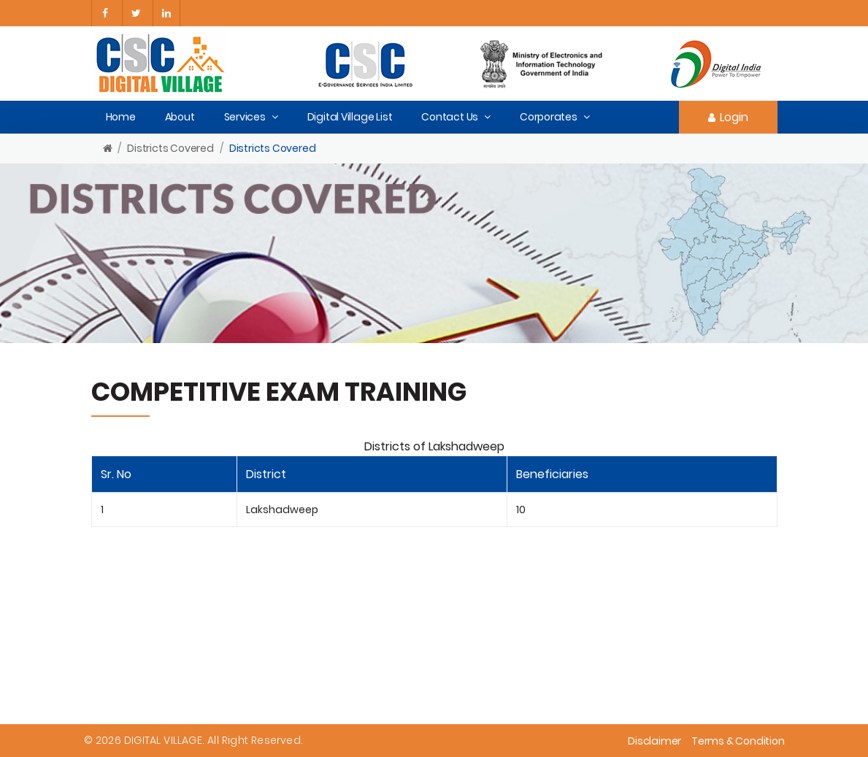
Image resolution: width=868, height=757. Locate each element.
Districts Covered (170, 148)
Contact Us (449, 116)
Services (245, 116)
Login (728, 117)
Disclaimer (654, 741)
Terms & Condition (737, 741)
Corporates (548, 116)
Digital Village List (350, 116)
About (180, 116)
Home (121, 116)
